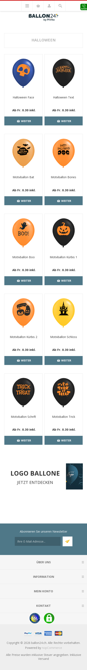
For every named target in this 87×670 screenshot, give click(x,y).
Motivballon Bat (23, 177)
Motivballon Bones (63, 177)
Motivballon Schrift (23, 417)
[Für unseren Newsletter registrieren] (38, 541)
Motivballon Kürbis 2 (23, 337)
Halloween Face (23, 97)
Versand (43, 659)
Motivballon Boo (23, 257)
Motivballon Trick (63, 417)
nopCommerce (52, 648)
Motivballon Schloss (63, 337)
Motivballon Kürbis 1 (63, 257)
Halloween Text (63, 97)
